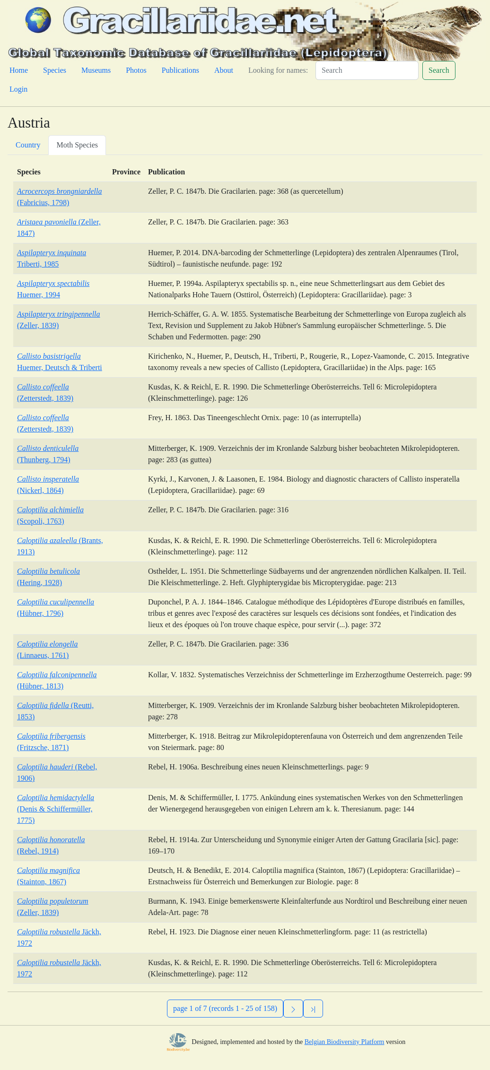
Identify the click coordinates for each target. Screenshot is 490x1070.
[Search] (367, 70)
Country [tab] (28, 145)
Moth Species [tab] (77, 145)
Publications (180, 70)
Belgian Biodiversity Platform (345, 1041)
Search (439, 70)
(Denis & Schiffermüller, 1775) (55, 809)
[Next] (293, 1009)
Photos (136, 70)
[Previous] (313, 1009)
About (223, 70)
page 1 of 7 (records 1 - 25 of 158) (225, 1008)
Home (18, 70)
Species (54, 70)
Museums (96, 70)
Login (18, 89)
